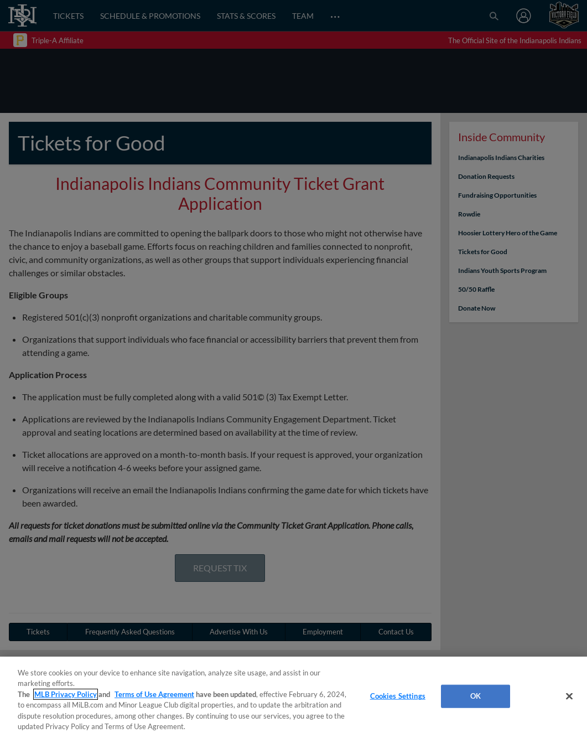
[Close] (569, 696)
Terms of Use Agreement (154, 694)
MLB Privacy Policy (65, 694)
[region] (293, 697)
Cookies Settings (397, 695)
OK (475, 695)
